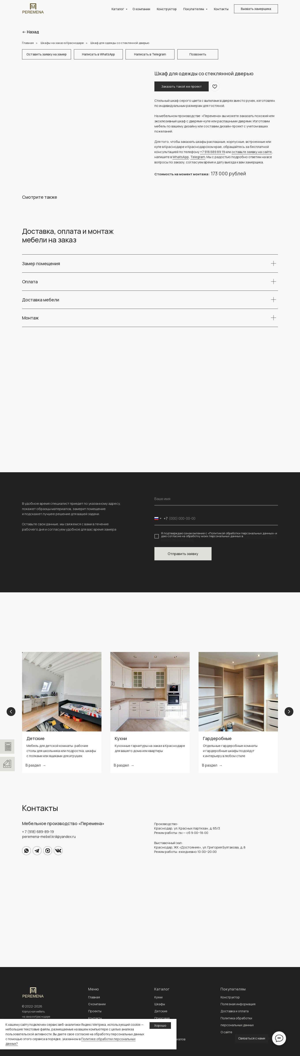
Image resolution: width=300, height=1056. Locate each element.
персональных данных (237, 1025)
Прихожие (162, 1018)
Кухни (121, 738)
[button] (256, 8)
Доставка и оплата (235, 1011)
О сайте (226, 1032)
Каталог (118, 9)
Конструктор (167, 9)
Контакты (221, 9)
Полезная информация (238, 1004)
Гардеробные (217, 738)
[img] (26, 850)
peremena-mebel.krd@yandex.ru (49, 836)
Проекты (94, 1011)
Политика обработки (236, 1018)
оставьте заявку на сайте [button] (252, 151)
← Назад (30, 31)
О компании (141, 9)
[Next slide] (289, 712)
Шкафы (159, 1004)
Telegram (197, 157)
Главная (28, 43)
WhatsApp (180, 157)
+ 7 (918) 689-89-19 (38, 831)
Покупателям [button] (194, 9)
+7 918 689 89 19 (212, 151)
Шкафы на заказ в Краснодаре (62, 43)
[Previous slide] (11, 712)
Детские (35, 738)
